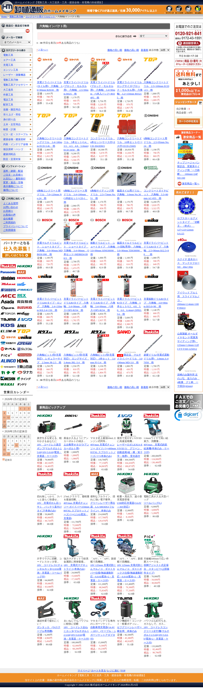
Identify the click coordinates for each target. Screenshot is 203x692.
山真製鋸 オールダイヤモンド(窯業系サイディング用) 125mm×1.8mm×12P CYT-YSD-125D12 (188, 341)
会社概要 (8, 218)
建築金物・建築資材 (14, 139)
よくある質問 (10, 203)
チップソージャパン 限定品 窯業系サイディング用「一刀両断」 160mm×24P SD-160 (188, 170)
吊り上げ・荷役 (12, 114)
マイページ (84, 670)
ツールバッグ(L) (153, 503)
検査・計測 (9, 129)
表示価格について (13, 186)
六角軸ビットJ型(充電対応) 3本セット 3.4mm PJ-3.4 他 (103, 358)
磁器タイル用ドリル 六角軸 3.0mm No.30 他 (130, 194)
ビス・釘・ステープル (15, 134)
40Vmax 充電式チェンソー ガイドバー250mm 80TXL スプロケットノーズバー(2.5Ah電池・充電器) (78, 511)
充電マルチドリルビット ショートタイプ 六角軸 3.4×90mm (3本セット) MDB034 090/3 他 (76, 250)
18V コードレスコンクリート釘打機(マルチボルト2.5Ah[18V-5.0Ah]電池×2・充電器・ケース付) (156, 635)
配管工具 (8, 104)
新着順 (144, 50)
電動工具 (8, 55)
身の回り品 (9, 119)
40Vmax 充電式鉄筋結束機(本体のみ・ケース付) (156, 448)
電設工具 (8, 99)
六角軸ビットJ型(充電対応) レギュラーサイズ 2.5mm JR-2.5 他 (50, 358)
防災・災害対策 (12, 159)
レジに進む (113, 670)
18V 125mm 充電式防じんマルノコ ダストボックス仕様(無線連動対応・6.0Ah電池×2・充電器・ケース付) (130, 573)
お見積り (8, 211)
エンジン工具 (10, 69)
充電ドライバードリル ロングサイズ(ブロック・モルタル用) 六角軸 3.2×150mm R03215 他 (130, 90)
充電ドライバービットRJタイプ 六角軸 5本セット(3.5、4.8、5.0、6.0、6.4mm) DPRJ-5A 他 (129, 306)
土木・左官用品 (12, 124)
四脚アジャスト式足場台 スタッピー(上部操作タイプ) (156, 569)
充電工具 (8, 64)
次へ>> (44, 49)
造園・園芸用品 (12, 109)
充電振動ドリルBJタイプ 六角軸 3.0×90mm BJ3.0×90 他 (156, 302)
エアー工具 (9, 60)
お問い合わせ (10, 207)
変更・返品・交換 (13, 182)
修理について (10, 190)
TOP (123, 670)
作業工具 (8, 94)
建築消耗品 (9, 154)
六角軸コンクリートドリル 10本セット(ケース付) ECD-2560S (130, 142)
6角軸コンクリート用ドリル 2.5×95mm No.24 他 (156, 142)
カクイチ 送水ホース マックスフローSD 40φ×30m (188, 263)
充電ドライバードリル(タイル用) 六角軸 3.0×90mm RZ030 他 (50, 86)
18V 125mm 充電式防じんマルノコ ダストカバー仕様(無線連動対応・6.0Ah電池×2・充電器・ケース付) (103, 573)
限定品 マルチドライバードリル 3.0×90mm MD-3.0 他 (130, 358)
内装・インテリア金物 (15, 144)
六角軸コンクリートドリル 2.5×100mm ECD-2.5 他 (156, 86)
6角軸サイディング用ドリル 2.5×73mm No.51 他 (103, 194)
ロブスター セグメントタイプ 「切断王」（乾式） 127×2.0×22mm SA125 (188, 226)
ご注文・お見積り (13, 174)
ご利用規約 (9, 222)
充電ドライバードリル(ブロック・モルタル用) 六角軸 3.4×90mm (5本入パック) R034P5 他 (102, 90)
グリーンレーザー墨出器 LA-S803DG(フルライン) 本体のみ (102, 507)
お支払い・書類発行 (14, 178)
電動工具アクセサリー (15, 84)
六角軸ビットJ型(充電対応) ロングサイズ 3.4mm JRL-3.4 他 (76, 358)
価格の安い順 (114, 50)
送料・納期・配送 (13, 171)
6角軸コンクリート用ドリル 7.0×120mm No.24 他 (49, 194)
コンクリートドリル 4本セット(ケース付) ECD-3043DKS (102, 142)
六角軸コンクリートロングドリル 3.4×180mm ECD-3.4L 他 (49, 142)
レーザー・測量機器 (14, 74)
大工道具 (8, 89)
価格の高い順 (131, 50)
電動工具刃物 (10, 79)
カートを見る (98, 670)
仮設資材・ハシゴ (13, 149)
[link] (188, 416)
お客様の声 (9, 214)
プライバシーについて (15, 226)
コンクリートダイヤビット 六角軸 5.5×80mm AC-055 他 (156, 194)
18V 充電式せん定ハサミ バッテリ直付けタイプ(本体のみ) (49, 507)
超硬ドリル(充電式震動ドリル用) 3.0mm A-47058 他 (156, 358)
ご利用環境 (9, 230)
